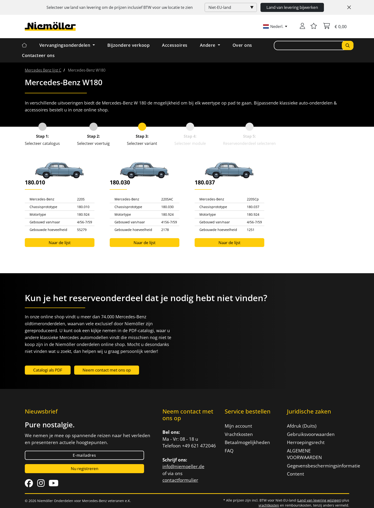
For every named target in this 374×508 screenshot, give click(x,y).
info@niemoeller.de (183, 466)
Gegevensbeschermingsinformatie (315, 466)
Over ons (242, 45)
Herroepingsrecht (306, 442)
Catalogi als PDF (47, 370)
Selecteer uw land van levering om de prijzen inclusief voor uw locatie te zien (120, 7)
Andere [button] (208, 45)
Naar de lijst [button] (60, 242)
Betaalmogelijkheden (247, 442)
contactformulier (180, 480)
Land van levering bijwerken (292, 7)
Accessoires (174, 45)
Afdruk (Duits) (302, 426)
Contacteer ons (38, 55)
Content (295, 474)
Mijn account (238, 426)
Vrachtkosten (239, 434)
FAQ (229, 451)
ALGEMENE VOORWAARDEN (304, 454)
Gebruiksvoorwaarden (311, 434)
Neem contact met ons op (107, 370)
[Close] (349, 7)
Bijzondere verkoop (128, 45)
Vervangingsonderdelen (65, 45)
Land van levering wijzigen (319, 500)
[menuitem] (43, 70)
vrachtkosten (269, 505)
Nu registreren (84, 468)
